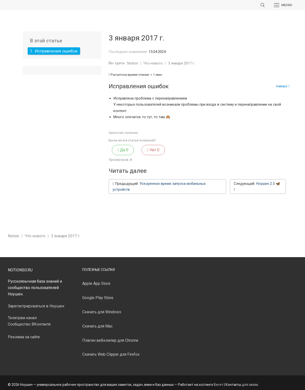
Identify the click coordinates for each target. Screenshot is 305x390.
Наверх (283, 86)
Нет (136, 148)
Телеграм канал (22, 314)
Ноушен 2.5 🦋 (268, 180)
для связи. (250, 381)
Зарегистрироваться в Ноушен (36, 302)
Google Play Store (97, 294)
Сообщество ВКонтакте (29, 320)
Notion (133, 63)
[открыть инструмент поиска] (262, 5)
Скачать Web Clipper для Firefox (111, 351)
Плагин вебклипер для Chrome (110, 336)
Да (116, 148)
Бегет (218, 381)
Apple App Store (96, 280)
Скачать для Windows (101, 308)
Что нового (153, 63)
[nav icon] (283, 5)
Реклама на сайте (24, 333)
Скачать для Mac (97, 322)
